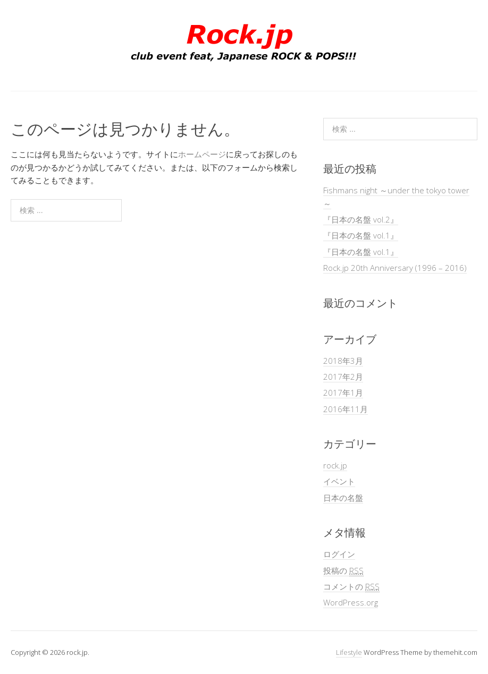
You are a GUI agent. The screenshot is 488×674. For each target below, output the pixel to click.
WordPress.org (350, 602)
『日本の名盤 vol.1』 (360, 235)
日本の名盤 (343, 497)
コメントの (351, 586)
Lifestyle (349, 652)
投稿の (343, 570)
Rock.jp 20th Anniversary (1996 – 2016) (395, 267)
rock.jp (335, 465)
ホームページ (202, 154)
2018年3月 (343, 360)
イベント (339, 481)
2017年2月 (343, 376)
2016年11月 (345, 409)
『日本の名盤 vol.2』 (360, 219)
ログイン (339, 554)
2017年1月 (343, 392)
